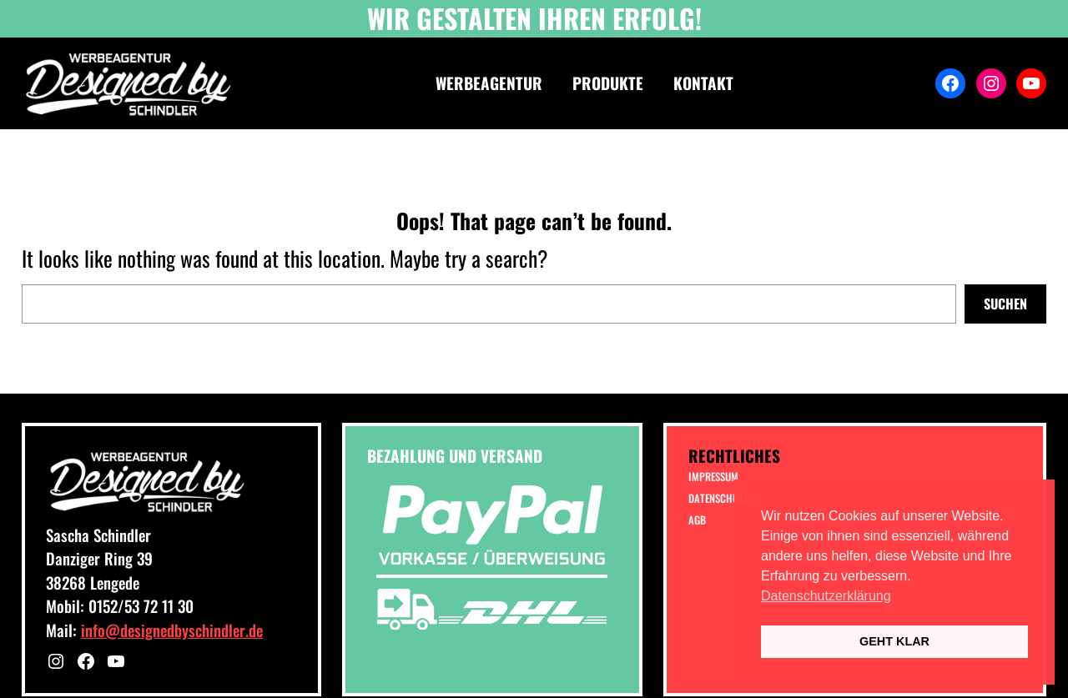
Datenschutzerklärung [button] (826, 596)
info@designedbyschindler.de (172, 629)
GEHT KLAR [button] (894, 641)
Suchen (1005, 304)
